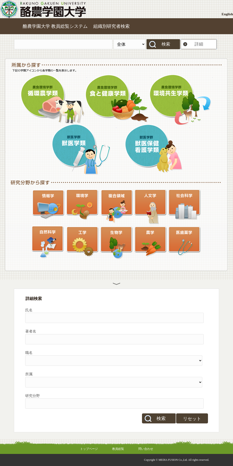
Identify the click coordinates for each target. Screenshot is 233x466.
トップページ (89, 449)
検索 (166, 44)
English (227, 14)
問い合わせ (145, 449)
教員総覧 (118, 449)
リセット (192, 418)
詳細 (199, 44)
